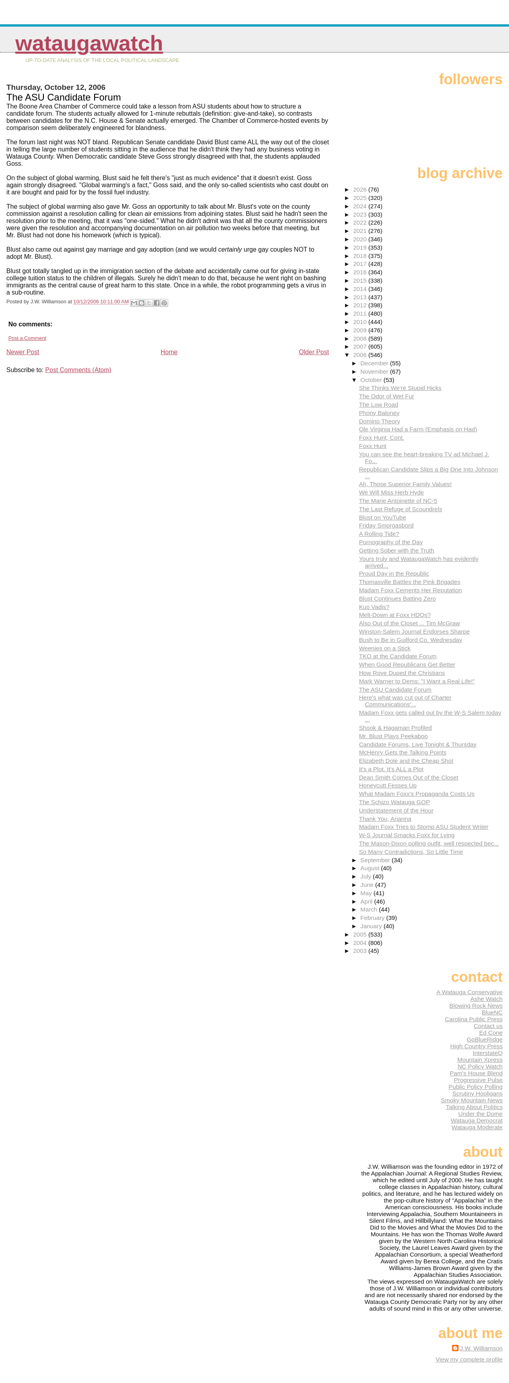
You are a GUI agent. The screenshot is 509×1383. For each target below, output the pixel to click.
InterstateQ (488, 1052)
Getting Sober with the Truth (396, 550)
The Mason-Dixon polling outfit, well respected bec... (429, 843)
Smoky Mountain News (472, 1100)
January (371, 926)
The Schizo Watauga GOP (394, 802)
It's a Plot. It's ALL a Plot (391, 769)
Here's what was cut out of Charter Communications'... (405, 701)
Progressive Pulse (478, 1080)
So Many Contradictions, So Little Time (411, 851)
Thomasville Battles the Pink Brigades (409, 581)
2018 (360, 255)
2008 (360, 338)
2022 (360, 222)
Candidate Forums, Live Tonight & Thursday (418, 744)
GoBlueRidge (485, 1039)
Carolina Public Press (474, 1019)
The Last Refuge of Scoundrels (400, 509)
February (373, 917)
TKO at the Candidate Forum (398, 656)
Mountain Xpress (480, 1059)
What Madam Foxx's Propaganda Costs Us (417, 793)
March (369, 909)
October (371, 379)
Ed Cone (491, 1032)
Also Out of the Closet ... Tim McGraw (409, 623)
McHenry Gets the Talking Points (403, 752)
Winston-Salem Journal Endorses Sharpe (414, 631)
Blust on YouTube (382, 517)
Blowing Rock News (476, 1005)
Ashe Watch (486, 998)
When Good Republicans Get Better (407, 664)
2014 (360, 288)
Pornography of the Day (391, 542)
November (375, 371)
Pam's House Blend (476, 1073)
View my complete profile (469, 1359)
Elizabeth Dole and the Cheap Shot (406, 760)
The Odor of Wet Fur (386, 396)
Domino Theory (379, 421)
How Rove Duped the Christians (402, 672)
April (367, 901)
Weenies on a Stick (385, 648)
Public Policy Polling (476, 1086)
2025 (360, 197)
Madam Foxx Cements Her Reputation (410, 590)
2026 (360, 189)
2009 (360, 330)
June (367, 884)
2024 (360, 206)
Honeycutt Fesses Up (388, 785)
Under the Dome (480, 1113)
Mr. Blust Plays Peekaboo (393, 736)
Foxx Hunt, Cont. (381, 437)
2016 (360, 272)
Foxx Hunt (373, 445)
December (375, 363)
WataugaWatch (89, 43)
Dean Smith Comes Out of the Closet (408, 777)
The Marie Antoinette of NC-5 (398, 500)
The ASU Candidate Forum (395, 689)
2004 (360, 942)
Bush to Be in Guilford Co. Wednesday (410, 639)
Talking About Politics (474, 1107)
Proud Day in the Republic (394, 573)
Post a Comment (27, 338)
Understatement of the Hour (396, 810)
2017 (360, 263)
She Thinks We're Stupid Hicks (400, 387)
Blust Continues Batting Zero (397, 598)
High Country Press (476, 1046)
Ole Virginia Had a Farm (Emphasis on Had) (418, 429)
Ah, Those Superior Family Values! (405, 484)
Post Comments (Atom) (78, 370)
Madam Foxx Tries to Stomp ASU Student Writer (424, 826)
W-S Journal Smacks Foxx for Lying (407, 835)
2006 (360, 354)
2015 (360, 280)
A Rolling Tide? (379, 533)
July (366, 876)
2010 (360, 321)
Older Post (314, 352)
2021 (360, 230)
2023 (360, 214)
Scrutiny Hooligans (477, 1093)
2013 (360, 297)
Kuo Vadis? (374, 606)
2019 (360, 247)
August (370, 868)
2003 (360, 950)
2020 (360, 239)
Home (169, 352)
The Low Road (378, 404)
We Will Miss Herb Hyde (391, 492)
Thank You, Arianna (385, 818)
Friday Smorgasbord (386, 525)
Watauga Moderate (477, 1127)
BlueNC (492, 1012)
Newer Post (22, 352)
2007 (360, 346)
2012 (360, 305)
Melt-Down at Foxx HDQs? (395, 614)
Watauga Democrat (477, 1120)
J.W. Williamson (481, 1348)
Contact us (488, 1025)
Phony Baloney (379, 412)
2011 (360, 313)
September (376, 860)
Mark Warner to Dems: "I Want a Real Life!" (417, 681)
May (366, 893)
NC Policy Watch (480, 1066)
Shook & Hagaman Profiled (395, 727)
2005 (360, 934)
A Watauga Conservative (469, 992)
